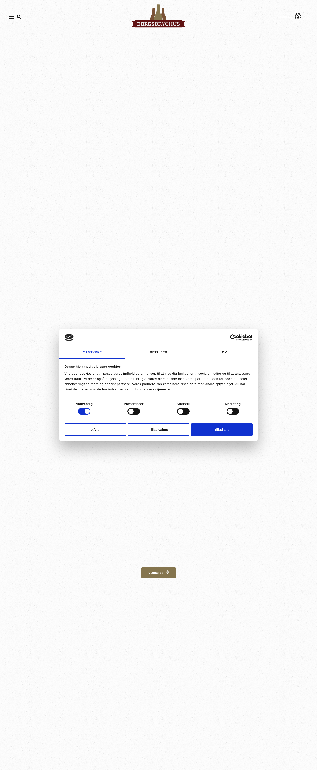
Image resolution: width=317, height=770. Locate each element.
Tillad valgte (158, 429)
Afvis (95, 429)
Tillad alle (221, 429)
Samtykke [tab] (92, 352)
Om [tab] (224, 352)
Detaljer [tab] (158, 352)
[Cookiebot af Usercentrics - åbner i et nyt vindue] (233, 337)
